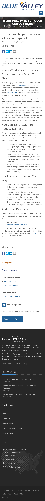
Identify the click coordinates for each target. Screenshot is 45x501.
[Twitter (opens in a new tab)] (7, 51)
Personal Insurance (11, 285)
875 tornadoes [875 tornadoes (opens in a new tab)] (21, 85)
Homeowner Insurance (12, 296)
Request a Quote (12, 319)
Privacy (40, 490)
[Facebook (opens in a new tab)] (3, 51)
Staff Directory (22, 433)
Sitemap (24, 364)
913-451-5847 (10, 459)
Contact (17, 364)
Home (4, 364)
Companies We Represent (22, 428)
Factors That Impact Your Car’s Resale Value (22, 380)
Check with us (12, 93)
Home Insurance (10, 281)
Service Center (22, 423)
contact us (35, 233)
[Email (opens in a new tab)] (14, 51)
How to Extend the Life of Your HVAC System (22, 395)
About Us (22, 413)
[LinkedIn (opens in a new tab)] (10, 51)
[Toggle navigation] (41, 13)
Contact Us (22, 418)
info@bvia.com (10, 463)
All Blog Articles (9, 270)
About (10, 364)
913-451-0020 (10, 456)
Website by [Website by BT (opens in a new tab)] (18, 493)
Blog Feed (7, 262)
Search (33, 490)
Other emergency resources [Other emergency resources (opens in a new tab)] (17, 225)
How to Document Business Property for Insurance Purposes (22, 388)
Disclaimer (7, 493)
